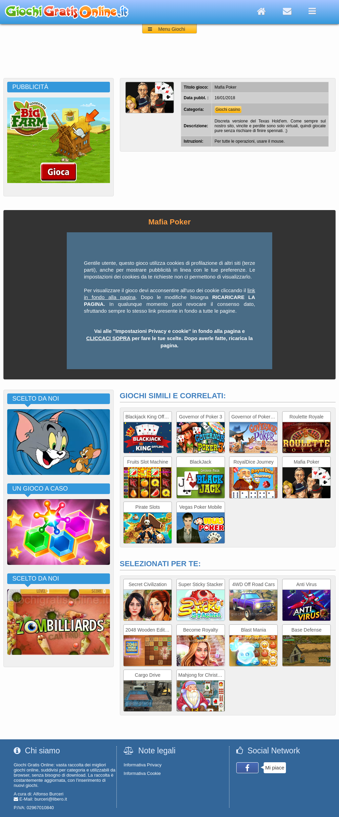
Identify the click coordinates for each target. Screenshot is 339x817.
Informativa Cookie (142, 773)
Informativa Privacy (143, 764)
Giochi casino (228, 109)
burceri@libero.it (51, 799)
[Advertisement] (169, 59)
